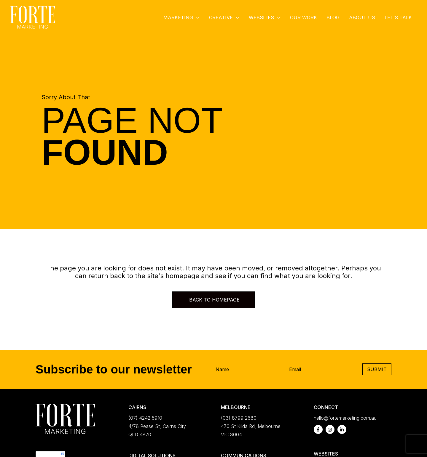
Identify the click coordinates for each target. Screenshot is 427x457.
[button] (196, 17)
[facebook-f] (318, 429)
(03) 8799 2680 (238, 418)
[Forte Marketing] (32, 16)
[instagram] (330, 429)
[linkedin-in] (341, 429)
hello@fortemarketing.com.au (345, 418)
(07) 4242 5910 (145, 418)
